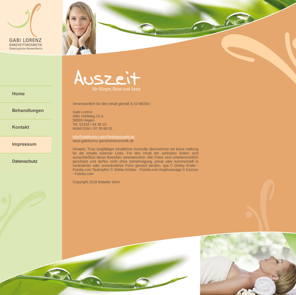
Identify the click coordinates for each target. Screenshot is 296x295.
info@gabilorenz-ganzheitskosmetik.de (104, 137)
